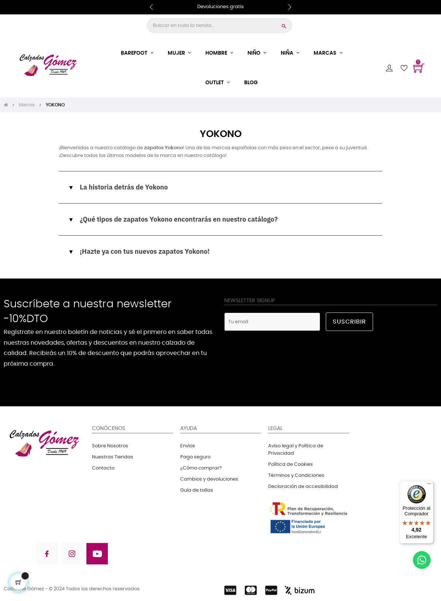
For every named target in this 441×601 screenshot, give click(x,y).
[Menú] (429, 485)
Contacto (103, 468)
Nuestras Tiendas (112, 457)
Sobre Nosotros (110, 446)
